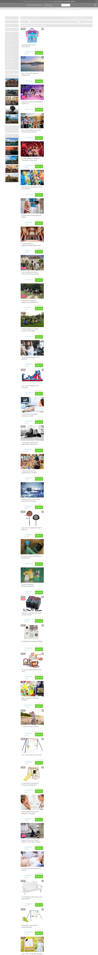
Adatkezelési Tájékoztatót (32, 475)
